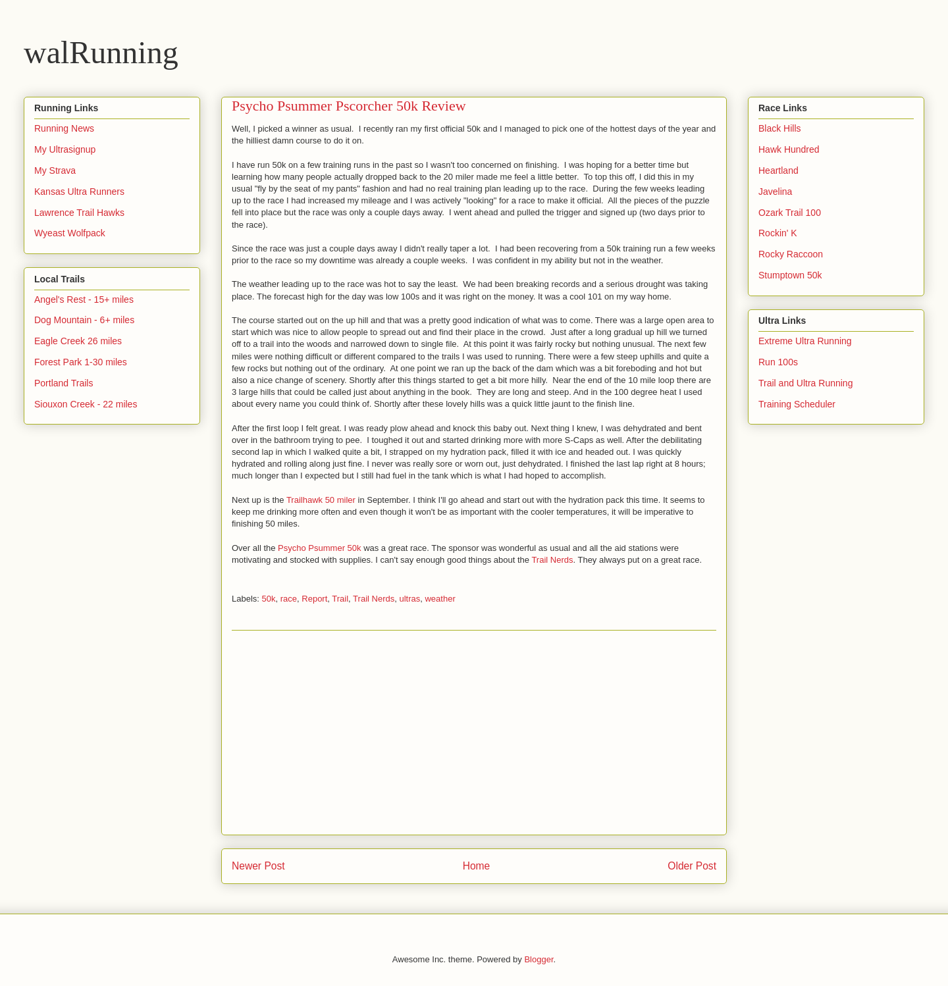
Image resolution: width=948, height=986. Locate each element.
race (288, 599)
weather (440, 599)
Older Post (692, 865)
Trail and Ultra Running (805, 383)
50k (269, 599)
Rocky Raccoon (790, 254)
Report (314, 599)
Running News (64, 128)
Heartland (778, 170)
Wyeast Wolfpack (69, 233)
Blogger (538, 959)
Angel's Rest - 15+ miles (84, 299)
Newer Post (258, 865)
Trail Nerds (552, 560)
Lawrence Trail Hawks (79, 212)
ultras (409, 599)
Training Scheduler (796, 404)
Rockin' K (777, 233)
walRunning (101, 52)
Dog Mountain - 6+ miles (84, 320)
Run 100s (778, 362)
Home (476, 865)
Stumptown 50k (790, 275)
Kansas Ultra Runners (79, 191)
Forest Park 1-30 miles (80, 362)
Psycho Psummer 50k (319, 548)
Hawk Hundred (789, 149)
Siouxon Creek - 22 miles (85, 404)
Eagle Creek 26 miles (78, 341)
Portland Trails (63, 383)
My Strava (55, 170)
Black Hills (779, 128)
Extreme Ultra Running (805, 341)
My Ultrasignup (64, 149)
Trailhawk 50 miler (321, 500)
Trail (340, 599)
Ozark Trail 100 (789, 212)
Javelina (775, 191)
